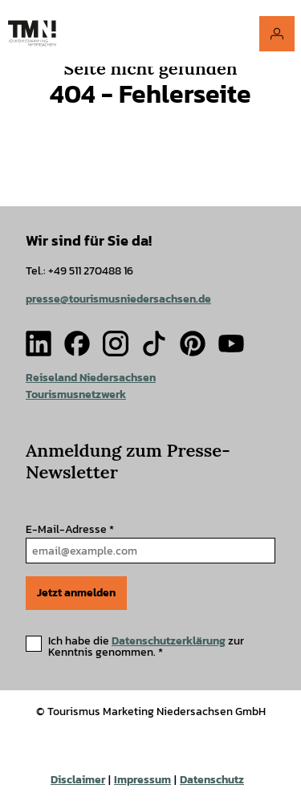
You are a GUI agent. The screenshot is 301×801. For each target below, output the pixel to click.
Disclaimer (78, 779)
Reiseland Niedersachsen (91, 377)
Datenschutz (212, 779)
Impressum (142, 779)
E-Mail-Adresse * (70, 529)
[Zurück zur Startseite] (32, 33)
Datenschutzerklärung (169, 640)
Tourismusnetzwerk (76, 394)
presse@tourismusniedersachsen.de (118, 298)
